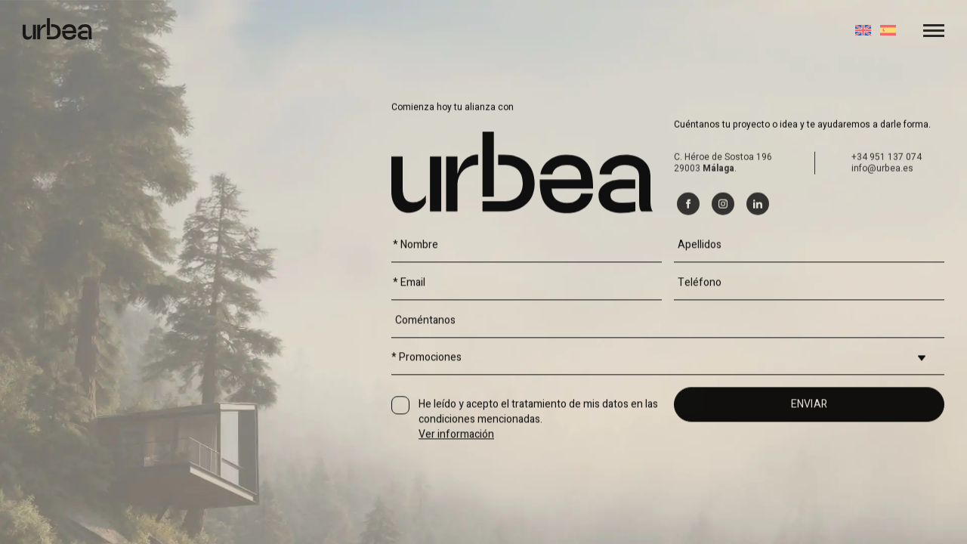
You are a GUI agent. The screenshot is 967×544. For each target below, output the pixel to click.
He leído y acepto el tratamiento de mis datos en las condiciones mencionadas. (538, 468)
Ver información (456, 483)
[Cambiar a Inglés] (863, 30)
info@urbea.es (882, 218)
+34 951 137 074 (886, 207)
